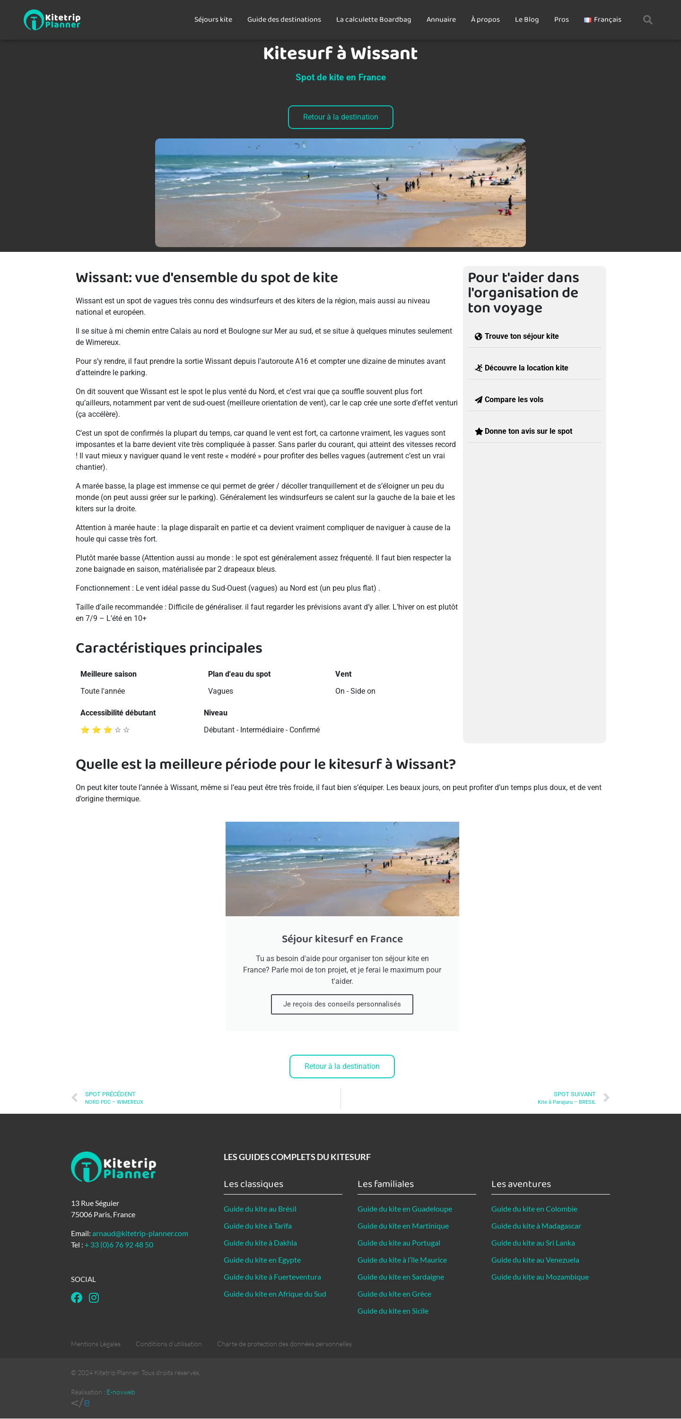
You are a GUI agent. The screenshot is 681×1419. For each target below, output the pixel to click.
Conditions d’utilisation (169, 1344)
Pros (561, 20)
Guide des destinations (284, 20)
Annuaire (441, 20)
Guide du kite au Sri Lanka (533, 1242)
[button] (647, 19)
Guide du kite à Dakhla (260, 1242)
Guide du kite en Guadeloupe (405, 1208)
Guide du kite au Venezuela (535, 1259)
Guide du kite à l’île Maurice (402, 1259)
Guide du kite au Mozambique (540, 1276)
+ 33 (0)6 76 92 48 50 (119, 1244)
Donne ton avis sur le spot (528, 431)
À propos (485, 20)
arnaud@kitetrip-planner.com (140, 1233)
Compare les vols (514, 399)
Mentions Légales (96, 1344)
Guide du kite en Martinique (403, 1225)
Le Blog (527, 20)
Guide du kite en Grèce (394, 1293)
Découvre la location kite (526, 367)
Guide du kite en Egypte (262, 1259)
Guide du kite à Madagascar (536, 1225)
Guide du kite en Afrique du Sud (275, 1293)
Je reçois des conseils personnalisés (342, 1004)
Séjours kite (213, 20)
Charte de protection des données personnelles (284, 1344)
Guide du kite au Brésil (260, 1208)
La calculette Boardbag (373, 20)
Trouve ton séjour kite (522, 336)
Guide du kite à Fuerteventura (272, 1276)
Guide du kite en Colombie (534, 1208)
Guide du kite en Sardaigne (401, 1276)
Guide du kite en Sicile (393, 1310)
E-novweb (120, 1392)
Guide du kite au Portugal (399, 1242)
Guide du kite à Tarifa (258, 1225)
